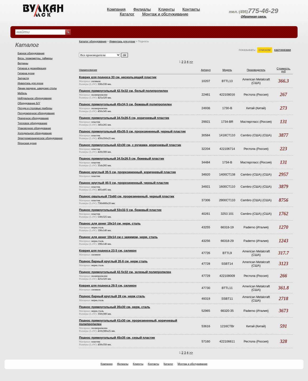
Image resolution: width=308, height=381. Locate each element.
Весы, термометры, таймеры (35, 58)
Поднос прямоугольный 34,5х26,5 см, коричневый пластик (124, 118)
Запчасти (23, 78)
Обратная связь (253, 16)
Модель (227, 69)
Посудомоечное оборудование (36, 113)
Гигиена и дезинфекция (32, 68)
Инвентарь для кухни (30, 83)
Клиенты (167, 9)
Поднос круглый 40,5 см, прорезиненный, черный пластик (124, 183)
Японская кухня (27, 143)
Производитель (256, 69)
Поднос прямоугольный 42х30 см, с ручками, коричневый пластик (130, 145)
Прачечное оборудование (33, 118)
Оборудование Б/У (29, 103)
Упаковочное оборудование (34, 128)
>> (191, 62)
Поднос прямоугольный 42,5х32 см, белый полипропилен (123, 91)
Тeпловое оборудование (32, 123)
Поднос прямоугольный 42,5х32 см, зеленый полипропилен (125, 272)
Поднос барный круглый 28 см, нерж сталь (112, 296)
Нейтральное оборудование (34, 98)
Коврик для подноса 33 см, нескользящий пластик (117, 77)
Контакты (191, 9)
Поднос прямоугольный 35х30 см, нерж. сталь (114, 307)
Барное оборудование (31, 53)
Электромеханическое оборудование (40, 138)
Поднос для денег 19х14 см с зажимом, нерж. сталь (118, 237)
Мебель (22, 93)
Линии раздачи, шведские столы (37, 88)
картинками (282, 50)
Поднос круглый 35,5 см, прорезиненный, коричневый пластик (127, 172)
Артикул (206, 69)
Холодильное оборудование (35, 133)
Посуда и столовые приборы (35, 108)
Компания (116, 9)
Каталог (127, 14)
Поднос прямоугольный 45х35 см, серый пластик (117, 337)
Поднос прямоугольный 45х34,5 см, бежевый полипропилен (125, 104)
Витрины (23, 63)
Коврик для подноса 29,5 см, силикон (107, 285)
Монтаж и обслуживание (165, 14)
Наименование (88, 69)
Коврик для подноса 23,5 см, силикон (107, 250)
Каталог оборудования (92, 41)
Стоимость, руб (283, 70)
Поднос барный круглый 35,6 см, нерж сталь (113, 261)
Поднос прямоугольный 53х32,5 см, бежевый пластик (120, 210)
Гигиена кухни (26, 73)
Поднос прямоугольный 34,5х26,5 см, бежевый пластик (121, 158)
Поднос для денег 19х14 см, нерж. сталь (109, 223)
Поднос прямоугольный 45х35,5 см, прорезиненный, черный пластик (132, 131)
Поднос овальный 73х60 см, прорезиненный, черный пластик (126, 196)
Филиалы (142, 9)
